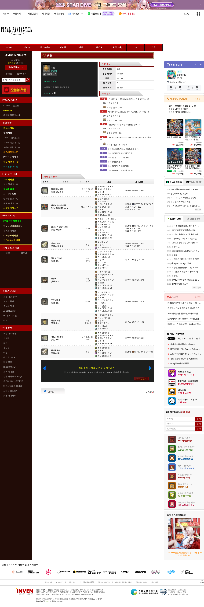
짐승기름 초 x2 (102, 232)
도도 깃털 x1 (102, 305)
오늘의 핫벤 (8, 301)
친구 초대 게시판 (10, 203)
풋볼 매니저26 (9, 395)
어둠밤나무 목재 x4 (104, 254)
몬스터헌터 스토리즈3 (13, 381)
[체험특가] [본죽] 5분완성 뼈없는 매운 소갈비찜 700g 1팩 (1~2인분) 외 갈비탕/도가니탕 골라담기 (184, 303)
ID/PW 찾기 (21, 74)
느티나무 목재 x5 (103, 204)
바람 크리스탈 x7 (103, 194)
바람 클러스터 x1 (103, 355)
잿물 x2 (99, 229)
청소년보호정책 (104, 582)
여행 (5, 353)
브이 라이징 (8, 372)
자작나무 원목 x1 (103, 338)
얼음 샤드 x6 (102, 328)
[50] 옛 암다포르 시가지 (118, 157)
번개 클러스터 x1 (103, 247)
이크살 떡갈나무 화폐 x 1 (115, 144)
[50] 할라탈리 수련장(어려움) (120, 153)
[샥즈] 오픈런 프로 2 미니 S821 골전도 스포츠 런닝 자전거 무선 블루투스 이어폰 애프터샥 (184, 324)
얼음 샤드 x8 (102, 267)
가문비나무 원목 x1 (104, 186)
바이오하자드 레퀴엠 (12, 386)
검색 (28, 80)
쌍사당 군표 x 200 (113, 120)
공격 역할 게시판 (11, 147)
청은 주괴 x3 (102, 201)
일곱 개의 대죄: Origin (12, 376)
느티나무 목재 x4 (103, 251)
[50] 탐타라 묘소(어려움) (118, 166)
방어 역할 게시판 (11, 138)
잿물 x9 (99, 244)
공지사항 (154, 582)
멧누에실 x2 (101, 242)
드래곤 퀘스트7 (10, 391)
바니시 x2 (100, 262)
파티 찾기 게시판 (10, 184)
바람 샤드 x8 (102, 265)
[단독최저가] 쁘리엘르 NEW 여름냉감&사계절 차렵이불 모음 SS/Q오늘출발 (184, 318)
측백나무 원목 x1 (103, 189)
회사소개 (48, 582)
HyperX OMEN (9, 367)
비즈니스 (59, 582)
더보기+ (198, 65)
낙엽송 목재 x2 (102, 271)
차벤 (5, 343)
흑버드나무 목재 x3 (104, 221)
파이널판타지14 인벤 (15, 55)
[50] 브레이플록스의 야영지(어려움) (123, 148)
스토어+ (198, 99)
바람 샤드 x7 (102, 325)
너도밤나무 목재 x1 (104, 274)
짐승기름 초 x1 (102, 323)
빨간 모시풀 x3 (102, 347)
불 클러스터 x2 (102, 214)
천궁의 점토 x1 (102, 198)
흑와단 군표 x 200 (113, 107)
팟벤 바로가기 (9, 333)
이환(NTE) (181, 75)
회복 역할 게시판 (11, 143)
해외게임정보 (9, 357)
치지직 (6, 338)
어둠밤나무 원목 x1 (104, 335)
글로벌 (24, 253)
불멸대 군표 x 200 (113, 133)
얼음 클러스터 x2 (103, 237)
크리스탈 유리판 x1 (104, 280)
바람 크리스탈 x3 (103, 285)
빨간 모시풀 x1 (102, 332)
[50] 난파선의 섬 (114, 161)
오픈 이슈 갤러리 (10, 297)
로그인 (186, 13)
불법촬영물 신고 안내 (123, 582)
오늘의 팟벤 (8, 306)
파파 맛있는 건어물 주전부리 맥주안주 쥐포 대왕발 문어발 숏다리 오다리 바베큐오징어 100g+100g (184, 313)
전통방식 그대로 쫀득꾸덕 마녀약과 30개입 (184, 308)
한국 (8, 253)
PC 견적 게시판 (10, 316)
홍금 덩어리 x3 (102, 256)
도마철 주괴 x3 (102, 224)
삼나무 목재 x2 (102, 227)
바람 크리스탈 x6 (103, 343)
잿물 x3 (99, 209)
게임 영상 (7, 362)
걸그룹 (6, 348)
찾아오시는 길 (141, 582)
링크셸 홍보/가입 (10, 199)
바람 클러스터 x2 (103, 212)
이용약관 (71, 582)
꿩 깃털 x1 (101, 282)
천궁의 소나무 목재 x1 (106, 219)
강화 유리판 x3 (102, 206)
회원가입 (9, 74)
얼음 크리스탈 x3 (103, 287)
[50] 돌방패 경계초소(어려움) (120, 170)
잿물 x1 (99, 191)
